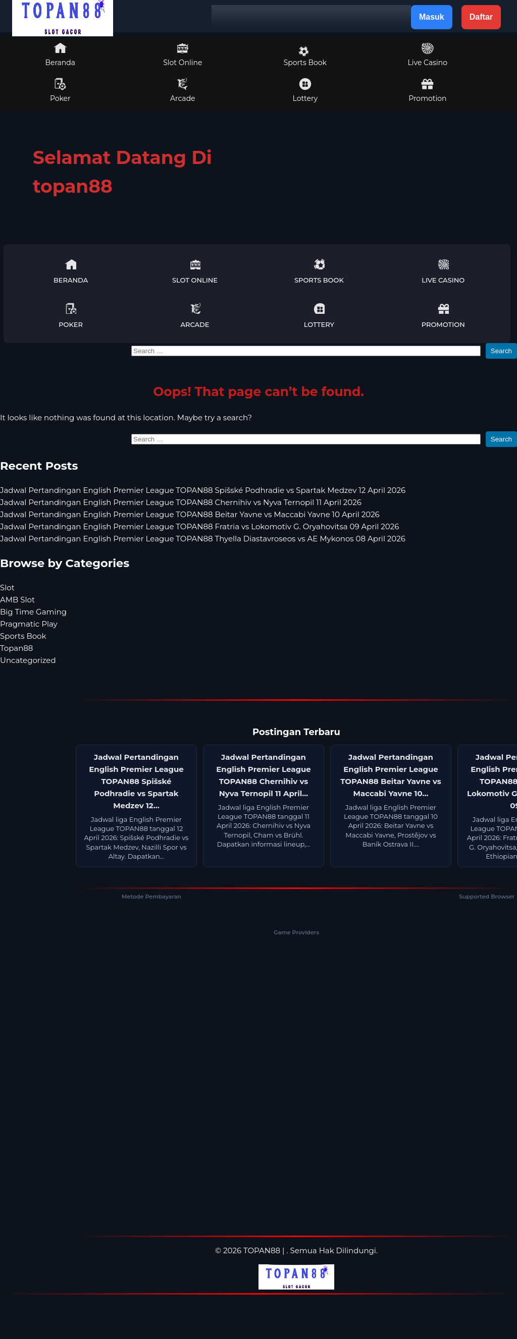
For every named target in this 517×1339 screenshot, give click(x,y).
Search (501, 351)
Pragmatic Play (29, 624)
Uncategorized (28, 660)
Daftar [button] (481, 17)
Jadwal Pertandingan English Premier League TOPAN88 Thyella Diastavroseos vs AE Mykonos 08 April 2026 (202, 538)
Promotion (427, 90)
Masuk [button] (431, 17)
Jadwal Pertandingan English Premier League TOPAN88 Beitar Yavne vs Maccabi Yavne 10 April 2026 (190, 514)
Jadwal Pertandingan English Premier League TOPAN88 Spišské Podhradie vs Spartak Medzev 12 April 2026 (202, 490)
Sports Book (305, 56)
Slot (7, 587)
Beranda (60, 54)
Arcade (182, 90)
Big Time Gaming (33, 612)
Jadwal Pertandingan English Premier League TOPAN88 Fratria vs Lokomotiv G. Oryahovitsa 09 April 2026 (199, 526)
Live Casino (427, 54)
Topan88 (16, 648)
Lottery (305, 90)
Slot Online (182, 54)
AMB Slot (17, 599)
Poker (60, 90)
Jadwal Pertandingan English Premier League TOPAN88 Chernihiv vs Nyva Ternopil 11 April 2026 (180, 502)
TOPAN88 (261, 1250)
